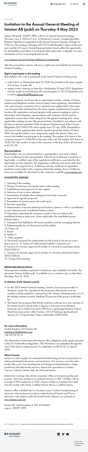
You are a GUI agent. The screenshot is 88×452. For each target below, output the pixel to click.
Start (5, 424)
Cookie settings (79, 443)
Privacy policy (79, 441)
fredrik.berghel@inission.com (18, 331)
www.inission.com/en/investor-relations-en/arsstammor (31, 59)
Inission (10, 4)
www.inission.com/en (15, 399)
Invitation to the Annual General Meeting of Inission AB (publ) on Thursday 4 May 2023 (41, 27)
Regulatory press (14, 424)
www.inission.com (73, 171)
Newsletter (78, 445)
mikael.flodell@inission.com (30, 94)
